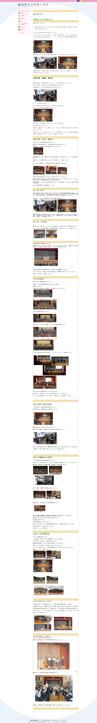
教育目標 (22, 18)
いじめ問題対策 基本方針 (24, 24)
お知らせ (22, 32)
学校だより (23, 29)
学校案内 (22, 15)
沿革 (21, 21)
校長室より (23, 13)
